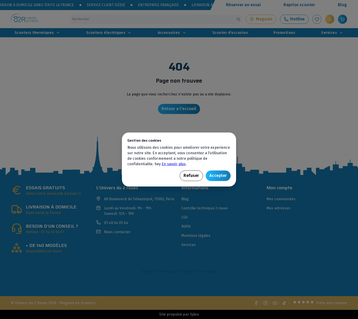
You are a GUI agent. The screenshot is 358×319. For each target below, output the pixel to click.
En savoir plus (174, 164)
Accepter (218, 175)
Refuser (191, 175)
